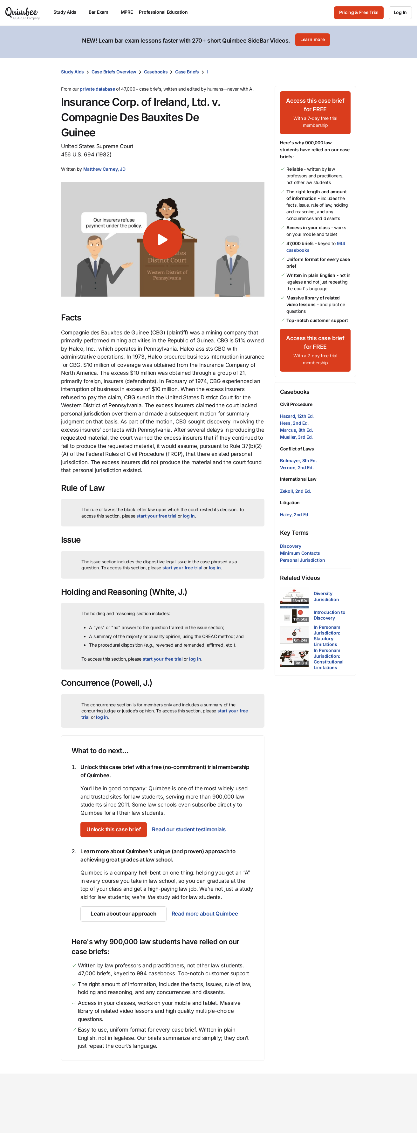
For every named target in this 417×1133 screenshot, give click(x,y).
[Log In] (400, 12)
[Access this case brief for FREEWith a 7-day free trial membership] (315, 108)
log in (189, 511)
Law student (169, 1119)
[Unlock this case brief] (117, 825)
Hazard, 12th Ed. (297, 412)
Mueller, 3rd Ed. (296, 433)
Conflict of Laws (297, 444)
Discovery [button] (290, 542)
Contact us (349, 1109)
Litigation (290, 498)
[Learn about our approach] (123, 909)
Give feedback (354, 1119)
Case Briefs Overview (114, 67)
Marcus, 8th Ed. (296, 426)
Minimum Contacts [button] (300, 549)
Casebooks (155, 67)
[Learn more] (312, 39)
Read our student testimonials (196, 825)
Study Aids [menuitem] (67, 12)
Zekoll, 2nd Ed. (295, 487)
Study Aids (72, 67)
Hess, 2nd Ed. (294, 419)
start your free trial (156, 511)
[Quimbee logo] (23, 12)
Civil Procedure (296, 400)
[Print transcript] (349, 67)
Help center (350, 1129)
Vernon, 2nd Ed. (297, 463)
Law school (168, 1109)
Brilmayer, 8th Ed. (298, 456)
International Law (298, 474)
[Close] (398, 39)
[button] (104, 165)
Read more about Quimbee (204, 910)
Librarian (165, 1129)
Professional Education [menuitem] (166, 12)
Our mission (228, 1109)
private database (97, 84)
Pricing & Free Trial (359, 12)
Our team (225, 1119)
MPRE (127, 12)
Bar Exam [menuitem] (101, 12)
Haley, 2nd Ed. (295, 510)
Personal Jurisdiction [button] (302, 556)
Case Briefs (187, 67)
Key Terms (294, 528)
